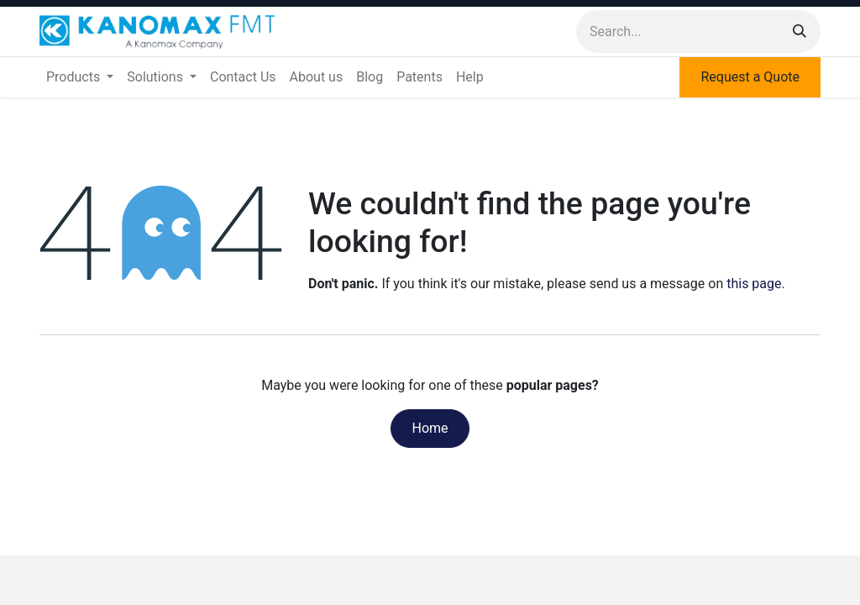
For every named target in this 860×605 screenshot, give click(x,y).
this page (753, 284)
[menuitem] (79, 77)
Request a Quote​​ (750, 77)
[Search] (800, 31)
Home (430, 428)
